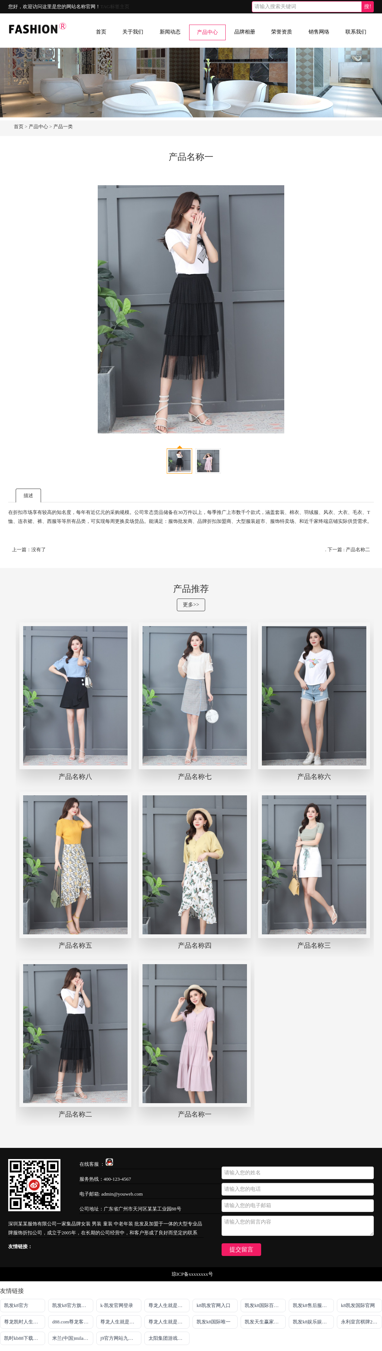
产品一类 (63, 126)
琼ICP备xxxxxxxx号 (192, 1274)
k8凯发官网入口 (214, 1305)
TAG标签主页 (114, 6)
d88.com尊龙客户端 (72, 1322)
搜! (367, 6)
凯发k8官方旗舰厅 (71, 1305)
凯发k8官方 (16, 1305)
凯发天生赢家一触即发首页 (265, 1322)
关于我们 (132, 32)
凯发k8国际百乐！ (264, 1305)
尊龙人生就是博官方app (169, 1322)
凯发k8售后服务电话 (313, 1305)
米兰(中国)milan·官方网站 (72, 1338)
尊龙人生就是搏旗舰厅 (169, 1305)
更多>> (191, 604)
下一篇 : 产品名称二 (349, 549)
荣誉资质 (281, 32)
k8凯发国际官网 (358, 1305)
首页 (101, 32)
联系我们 (355, 32)
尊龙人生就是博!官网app (120, 1322)
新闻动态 (170, 32)
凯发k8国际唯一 (214, 1322)
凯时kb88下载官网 (23, 1338)
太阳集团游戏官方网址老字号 (169, 1338)
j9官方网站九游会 (119, 1338)
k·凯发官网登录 (116, 1305)
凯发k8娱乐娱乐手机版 (313, 1322)
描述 (28, 495)
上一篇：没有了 (29, 549)
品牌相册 (244, 32)
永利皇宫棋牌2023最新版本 (361, 1322)
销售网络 (319, 32)
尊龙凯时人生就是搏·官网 (24, 1322)
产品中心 (207, 32)
